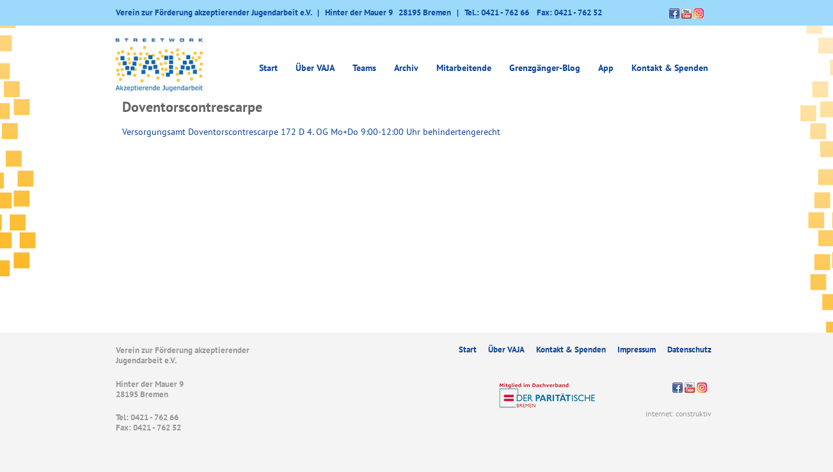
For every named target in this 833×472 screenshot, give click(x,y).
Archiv (406, 68)
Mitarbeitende (463, 68)
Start (268, 68)
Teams (364, 68)
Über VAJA (315, 68)
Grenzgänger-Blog (544, 68)
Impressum (636, 349)
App (606, 68)
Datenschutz (689, 349)
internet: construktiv (678, 413)
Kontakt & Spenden (669, 68)
